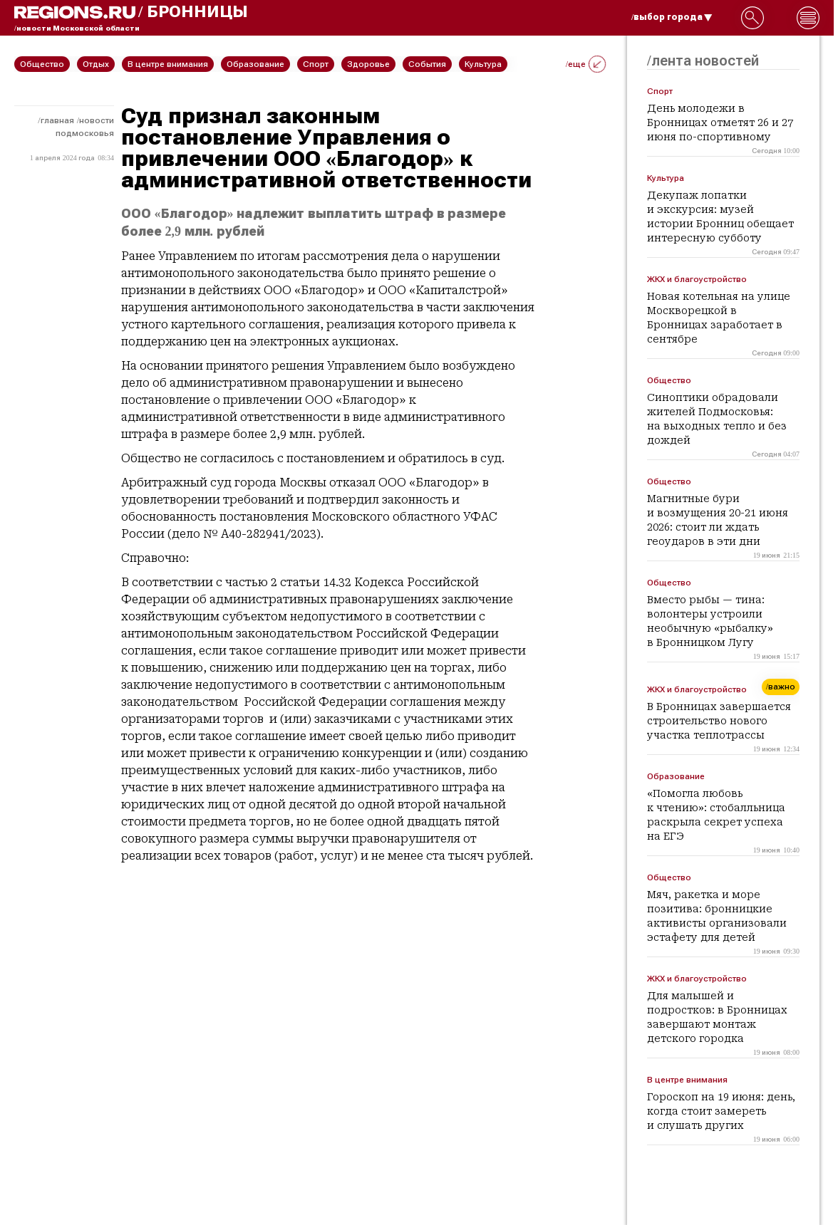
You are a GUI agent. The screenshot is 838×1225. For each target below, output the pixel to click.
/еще (586, 64)
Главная (57, 120)
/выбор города (672, 17)
